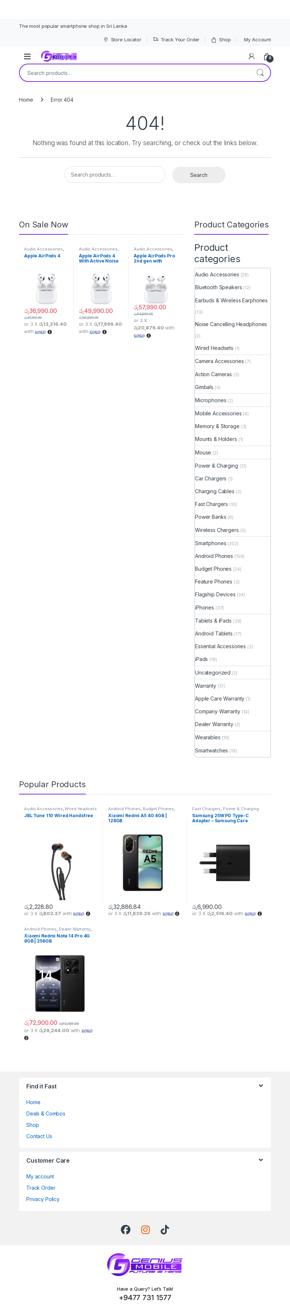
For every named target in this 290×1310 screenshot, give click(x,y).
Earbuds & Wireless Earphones (231, 300)
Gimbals (204, 387)
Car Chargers (210, 478)
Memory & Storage (217, 426)
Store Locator (122, 40)
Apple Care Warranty (219, 698)
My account (40, 1176)
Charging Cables (214, 491)
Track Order (40, 1188)
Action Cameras (213, 374)
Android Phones (214, 556)
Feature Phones (213, 581)
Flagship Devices (215, 594)
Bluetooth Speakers (218, 287)
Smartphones (210, 543)
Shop (220, 40)
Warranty (205, 686)
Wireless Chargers (217, 530)
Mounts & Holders (216, 439)
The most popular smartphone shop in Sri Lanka (73, 26)
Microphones (210, 400)
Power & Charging (216, 466)
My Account (257, 39)
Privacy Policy (43, 1199)
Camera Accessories (219, 361)
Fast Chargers (211, 504)
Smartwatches (211, 750)
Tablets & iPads (213, 621)
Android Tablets (214, 633)
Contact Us (39, 1136)
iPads (201, 659)
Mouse (203, 452)
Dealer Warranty (214, 724)
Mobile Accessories (218, 413)
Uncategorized (212, 672)
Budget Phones (213, 569)
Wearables (208, 737)
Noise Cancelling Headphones (231, 324)
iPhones (204, 607)
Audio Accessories (43, 249)
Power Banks (210, 517)
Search (260, 72)
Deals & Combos (45, 1113)
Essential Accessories (220, 646)
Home (26, 100)
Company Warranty (217, 711)
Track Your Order (176, 40)
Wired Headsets (214, 348)
